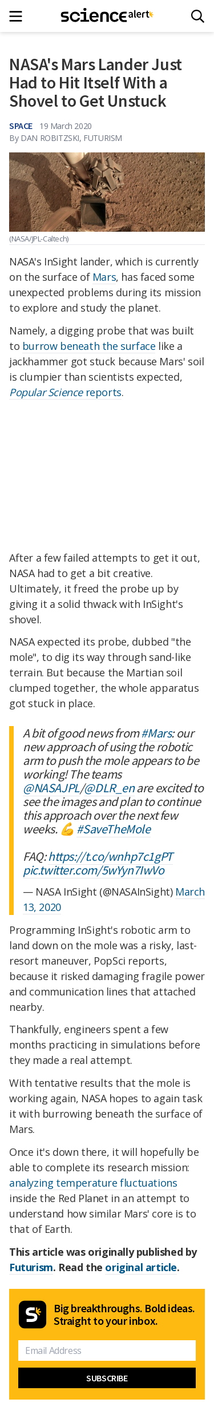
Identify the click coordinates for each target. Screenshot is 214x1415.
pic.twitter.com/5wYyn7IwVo (93, 870)
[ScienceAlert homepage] (107, 16)
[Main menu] (19, 16)
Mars (104, 277)
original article (141, 1267)
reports (85, 392)
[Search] (198, 16)
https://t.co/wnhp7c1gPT (110, 856)
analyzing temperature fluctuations (93, 1183)
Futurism (31, 1267)
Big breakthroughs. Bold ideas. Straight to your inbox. (124, 1314)
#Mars (156, 733)
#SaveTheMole (113, 829)
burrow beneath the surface (89, 346)
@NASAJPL (51, 788)
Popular (28, 392)
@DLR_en (109, 788)
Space (21, 125)
